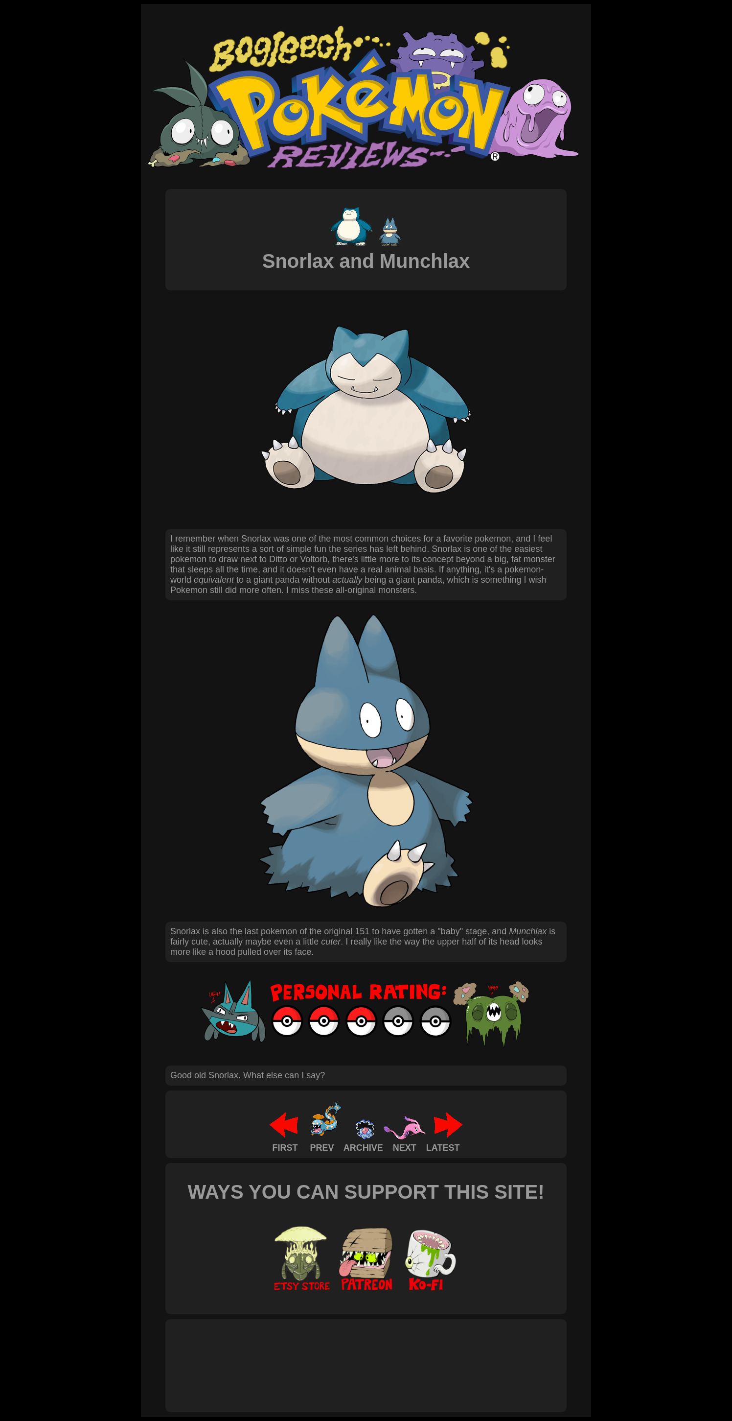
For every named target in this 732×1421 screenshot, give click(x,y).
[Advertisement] (348, 1355)
